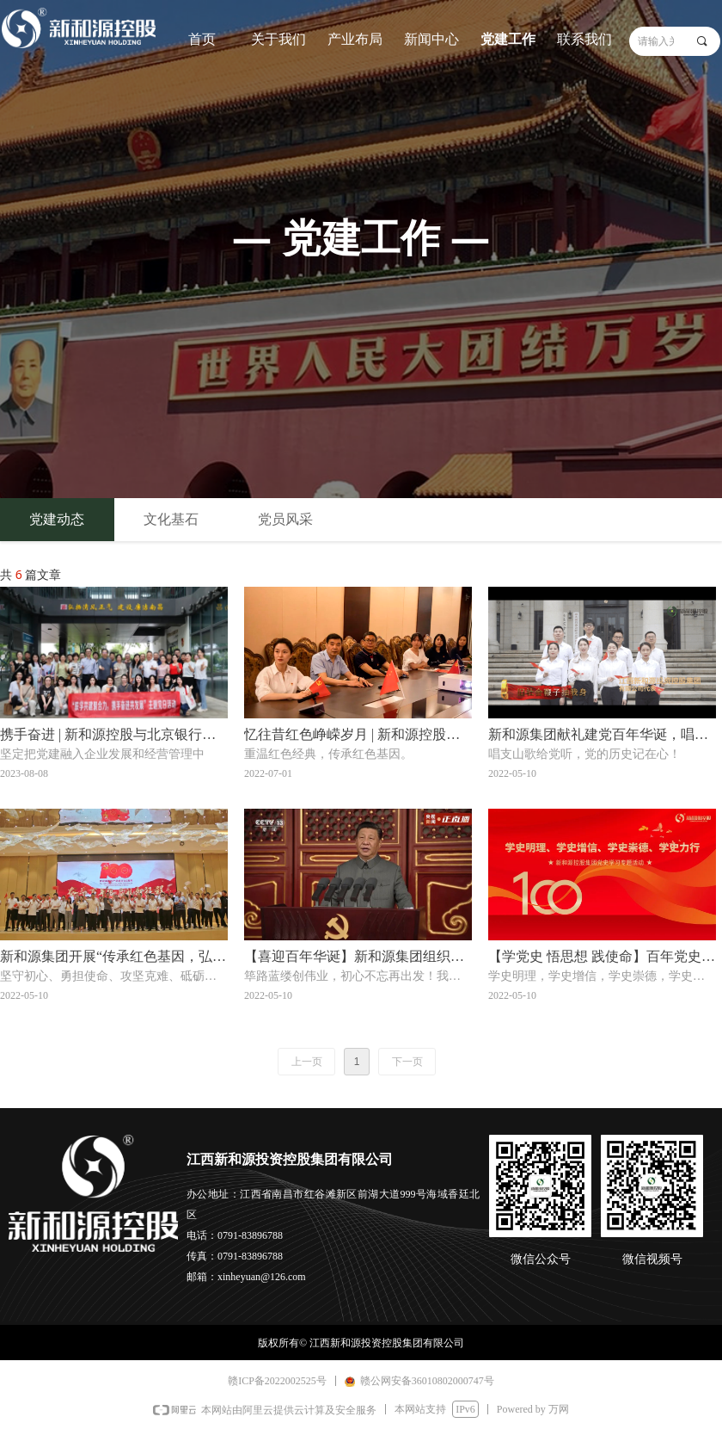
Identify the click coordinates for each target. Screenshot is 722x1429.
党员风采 (285, 519)
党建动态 (56, 519)
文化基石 (171, 519)
